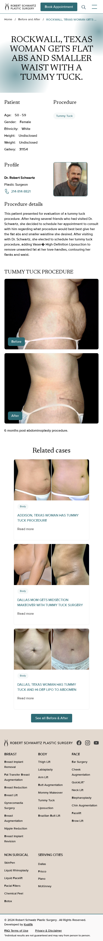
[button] (93, 7)
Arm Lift (43, 777)
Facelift (76, 813)
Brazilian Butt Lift (49, 815)
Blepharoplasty (81, 798)
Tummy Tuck (64, 116)
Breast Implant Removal (13, 764)
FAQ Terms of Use (16, 930)
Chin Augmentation (84, 805)
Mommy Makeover (50, 792)
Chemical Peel (13, 893)
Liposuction (45, 808)
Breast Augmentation (13, 818)
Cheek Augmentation (81, 772)
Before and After (29, 19)
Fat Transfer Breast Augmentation (17, 777)
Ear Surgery (79, 762)
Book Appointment (59, 7)
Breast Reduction (15, 787)
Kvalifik (28, 924)
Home (8, 19)
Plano (41, 879)
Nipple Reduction (15, 828)
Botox (8, 901)
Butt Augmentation (50, 785)
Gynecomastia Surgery (13, 805)
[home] (20, 6)
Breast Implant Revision (13, 838)
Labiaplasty (45, 769)
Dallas (42, 864)
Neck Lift (77, 790)
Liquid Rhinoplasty (16, 870)
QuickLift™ (78, 782)
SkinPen (9, 863)
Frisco (42, 871)
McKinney (44, 886)
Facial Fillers (12, 886)
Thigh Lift (44, 762)
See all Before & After (51, 718)
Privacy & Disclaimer (48, 930)
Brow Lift (77, 821)
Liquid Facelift (13, 878)
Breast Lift (11, 795)
